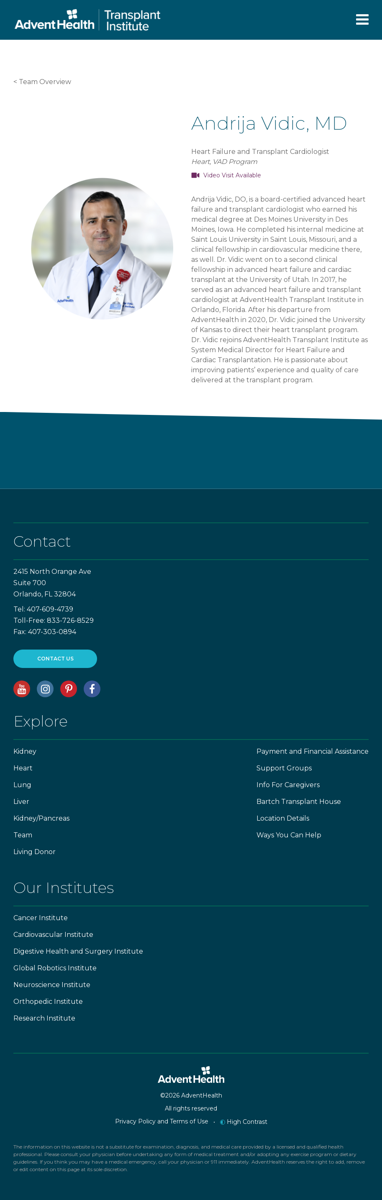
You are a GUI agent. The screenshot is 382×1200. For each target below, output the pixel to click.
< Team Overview (42, 82)
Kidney (24, 751)
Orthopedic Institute (48, 1002)
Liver (21, 802)
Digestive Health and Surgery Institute (78, 951)
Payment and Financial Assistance (312, 751)
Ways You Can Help (288, 835)
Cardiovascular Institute (53, 935)
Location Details (282, 818)
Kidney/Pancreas (41, 818)
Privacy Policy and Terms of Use (161, 1121)
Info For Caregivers (288, 785)
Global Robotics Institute (55, 968)
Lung (22, 785)
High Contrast (243, 1122)
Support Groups (284, 768)
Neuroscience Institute (51, 985)
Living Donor (34, 852)
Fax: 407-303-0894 (44, 632)
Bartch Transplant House (298, 802)
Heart (23, 768)
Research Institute (44, 1018)
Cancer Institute (40, 918)
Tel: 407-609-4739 (43, 609)
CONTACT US (55, 658)
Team (22, 835)
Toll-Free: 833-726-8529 (53, 620)
